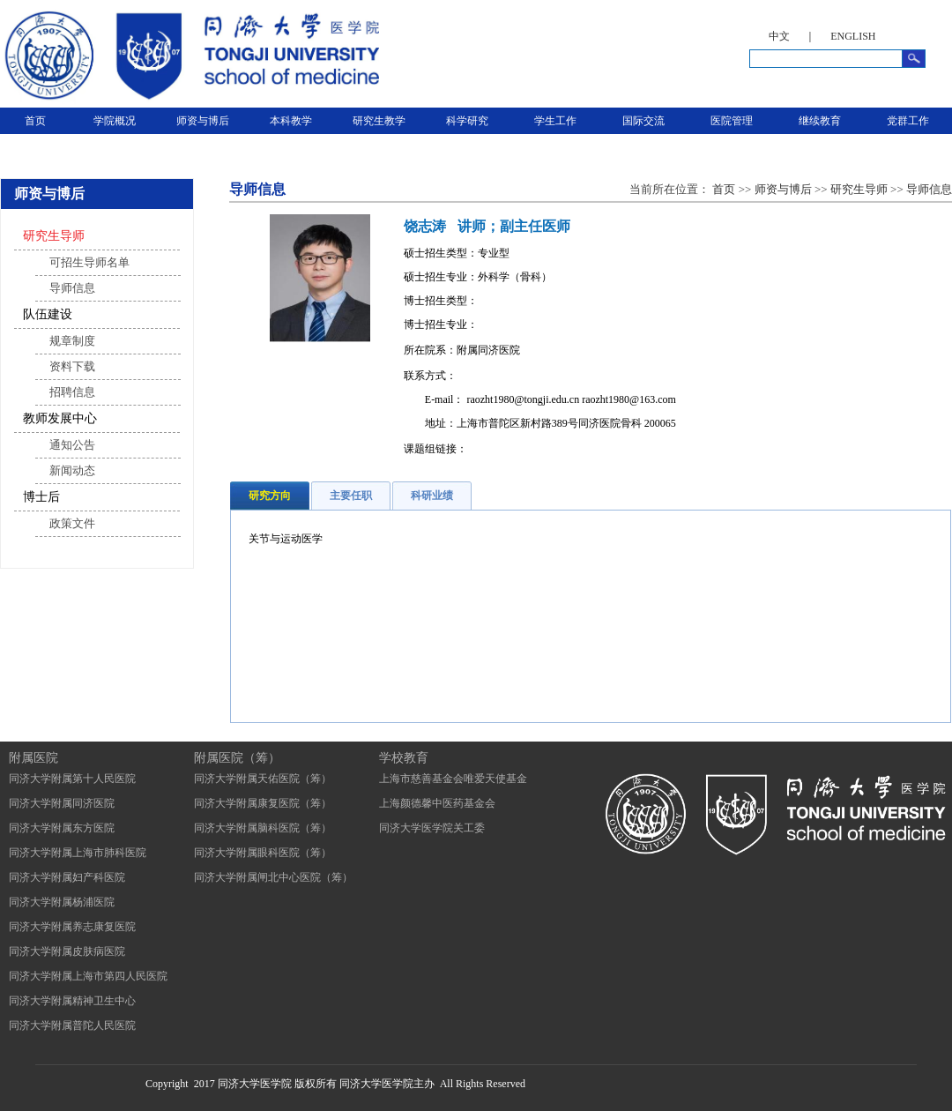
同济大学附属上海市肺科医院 (77, 852)
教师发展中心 (60, 418)
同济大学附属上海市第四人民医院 (88, 976)
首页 (35, 121)
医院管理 (731, 121)
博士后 (41, 496)
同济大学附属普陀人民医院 (72, 1025)
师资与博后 (202, 121)
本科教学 (291, 121)
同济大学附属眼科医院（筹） (262, 852)
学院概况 (114, 121)
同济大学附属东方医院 (62, 828)
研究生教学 (379, 121)
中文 (779, 36)
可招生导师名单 (89, 262)
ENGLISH (852, 36)
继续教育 (820, 121)
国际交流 (643, 121)
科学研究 (467, 121)
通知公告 (72, 444)
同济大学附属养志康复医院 (72, 927)
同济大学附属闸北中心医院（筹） (273, 877)
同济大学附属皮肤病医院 (67, 951)
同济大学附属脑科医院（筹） (262, 828)
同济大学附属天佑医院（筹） (262, 778)
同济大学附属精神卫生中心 (72, 1001)
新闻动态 (72, 470)
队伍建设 (47, 314)
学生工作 (555, 121)
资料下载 (72, 366)
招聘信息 (72, 392)
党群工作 (908, 121)
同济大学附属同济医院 (62, 803)
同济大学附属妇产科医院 (67, 877)
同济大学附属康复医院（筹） (262, 803)
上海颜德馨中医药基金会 (437, 803)
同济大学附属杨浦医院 (62, 902)
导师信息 (72, 288)
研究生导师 (54, 235)
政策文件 (72, 523)
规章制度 (72, 340)
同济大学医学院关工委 (432, 828)
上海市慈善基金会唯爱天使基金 (453, 778)
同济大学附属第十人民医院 (72, 778)
